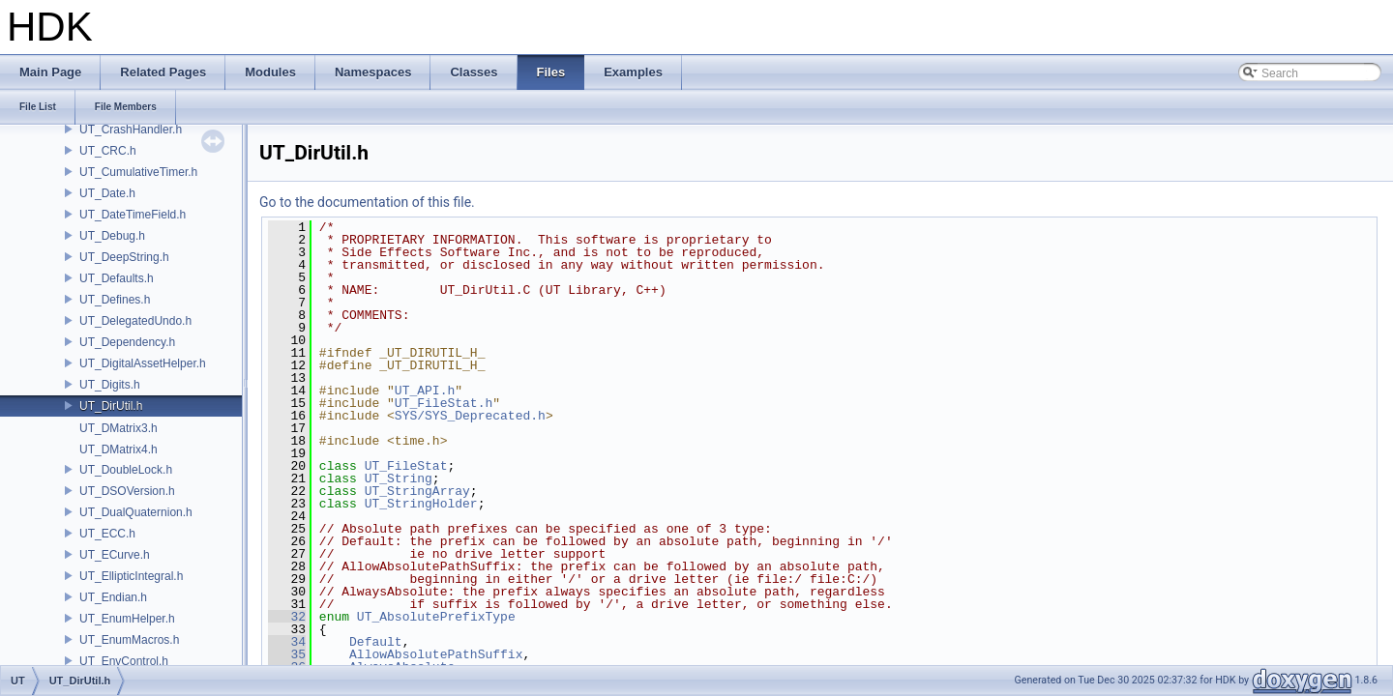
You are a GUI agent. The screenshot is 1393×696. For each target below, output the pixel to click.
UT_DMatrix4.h (118, 449)
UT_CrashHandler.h (130, 129)
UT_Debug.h (112, 236)
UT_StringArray (417, 491)
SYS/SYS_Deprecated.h (470, 415)
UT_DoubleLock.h (125, 470)
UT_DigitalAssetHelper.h (142, 363)
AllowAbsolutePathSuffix (435, 654)
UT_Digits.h (109, 385)
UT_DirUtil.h (110, 406)
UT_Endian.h (113, 597)
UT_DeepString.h (124, 257)
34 (287, 642)
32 (287, 616)
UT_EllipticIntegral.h (131, 576)
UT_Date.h (107, 193)
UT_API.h (425, 390)
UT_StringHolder (421, 503)
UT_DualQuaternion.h (136, 512)
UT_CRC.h (107, 151)
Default (375, 642)
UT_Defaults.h (116, 278)
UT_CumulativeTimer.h (138, 172)
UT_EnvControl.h (123, 661)
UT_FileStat (406, 466)
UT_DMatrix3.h (118, 428)
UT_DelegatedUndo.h (135, 321)
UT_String (398, 478)
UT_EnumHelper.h (127, 618)
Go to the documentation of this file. (367, 202)
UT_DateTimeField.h (132, 214)
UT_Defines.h (114, 299)
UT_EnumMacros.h (129, 640)
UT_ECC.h (107, 533)
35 (287, 654)
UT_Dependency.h (127, 342)
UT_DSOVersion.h (127, 491)
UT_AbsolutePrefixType (436, 616)
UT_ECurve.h (114, 555)
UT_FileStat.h (443, 403)
